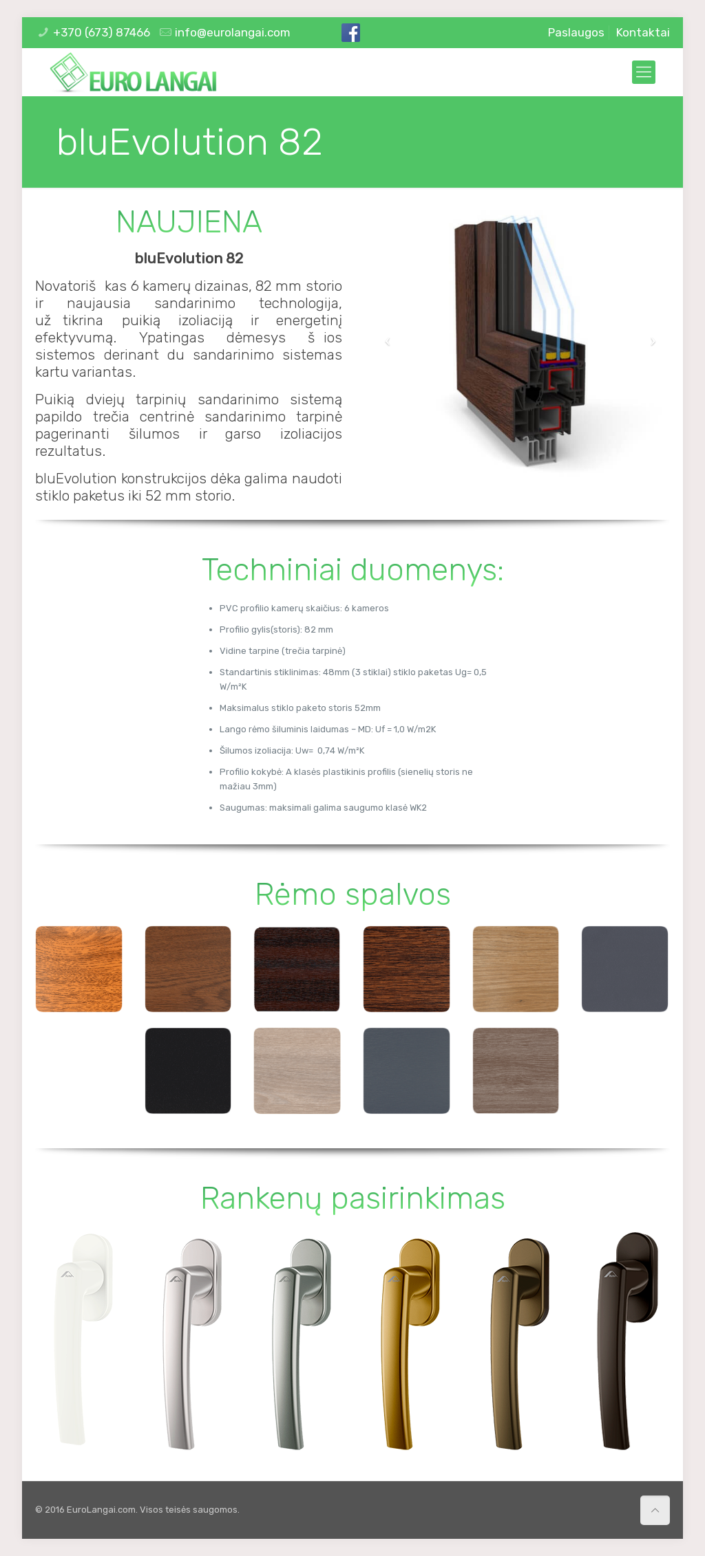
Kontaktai (643, 32)
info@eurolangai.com (233, 32)
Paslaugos (576, 32)
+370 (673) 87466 (101, 32)
